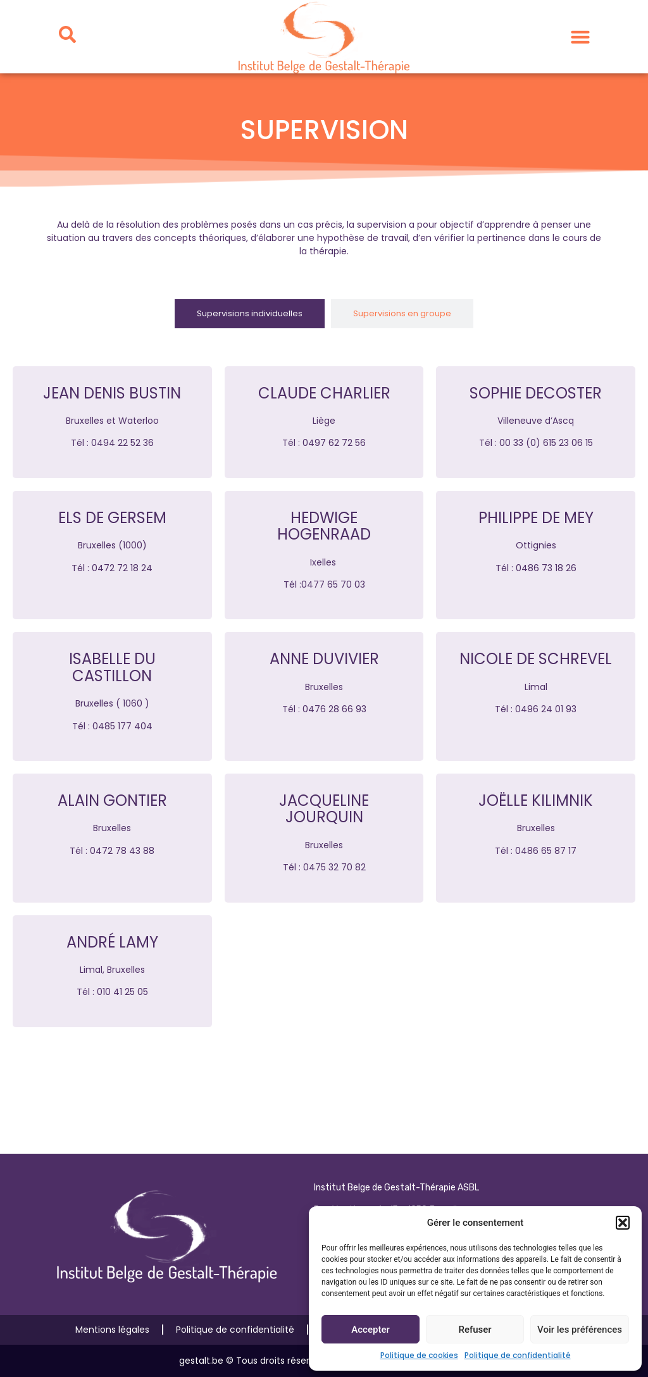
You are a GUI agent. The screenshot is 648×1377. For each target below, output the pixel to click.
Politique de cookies (419, 1355)
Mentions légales (112, 1329)
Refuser (474, 1329)
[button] (622, 1222)
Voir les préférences (579, 1329)
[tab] (250, 313)
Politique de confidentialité (517, 1355)
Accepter (370, 1329)
